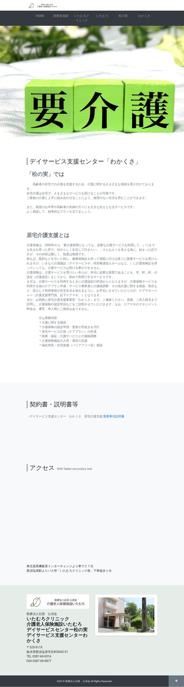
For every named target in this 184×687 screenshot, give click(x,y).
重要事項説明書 (113, 416)
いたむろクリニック (81, 18)
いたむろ (102, 16)
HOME (40, 16)
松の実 (123, 16)
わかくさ (144, 16)
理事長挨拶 (60, 16)
